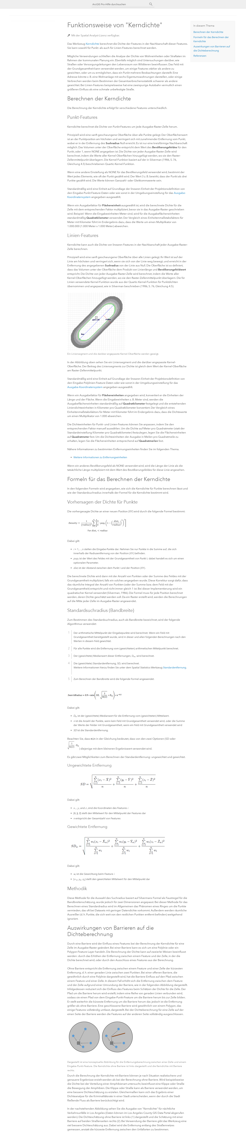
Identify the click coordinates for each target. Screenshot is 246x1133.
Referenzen (199, 55)
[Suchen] (150, 4)
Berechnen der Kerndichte (208, 32)
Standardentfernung (174, 667)
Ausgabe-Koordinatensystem (85, 387)
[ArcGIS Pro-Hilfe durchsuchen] (120, 4)
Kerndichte (92, 43)
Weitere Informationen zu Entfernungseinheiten (100, 457)
